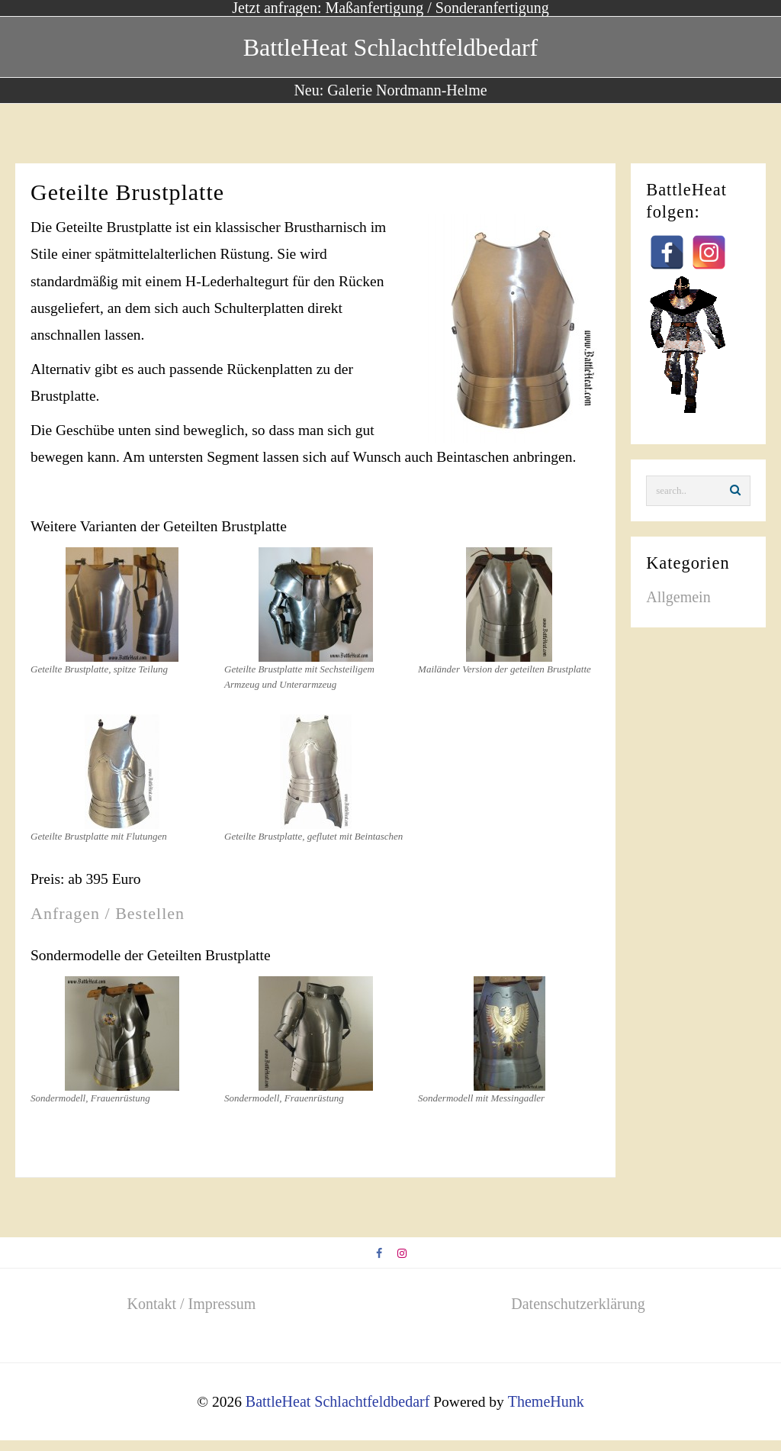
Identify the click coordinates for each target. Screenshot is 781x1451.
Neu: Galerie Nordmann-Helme (390, 90)
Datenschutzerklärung (577, 1316)
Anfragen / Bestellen (108, 921)
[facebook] (378, 1266)
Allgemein (678, 598)
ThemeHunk (547, 1412)
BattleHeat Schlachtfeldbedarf (390, 46)
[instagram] (403, 1266)
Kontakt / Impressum (191, 1316)
